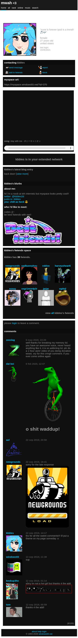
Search (35, 8)
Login (44, 631)
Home (3, 8)
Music (27, 8)
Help (40, 631)
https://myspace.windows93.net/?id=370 (25, 84)
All (9, 8)
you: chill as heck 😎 (16, 201)
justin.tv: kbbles (12, 199)
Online (20, 8)
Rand (14, 8)
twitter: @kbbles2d (14, 196)
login (14, 323)
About (34, 631)
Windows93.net (45, 634)
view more (22, 173)
